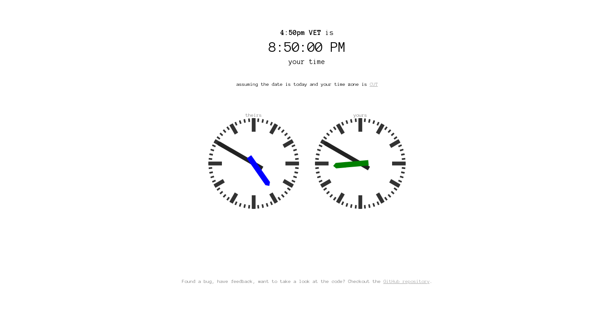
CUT (374, 84)
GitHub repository (406, 281)
